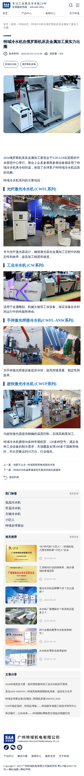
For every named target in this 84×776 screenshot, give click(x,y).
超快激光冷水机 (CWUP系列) (31, 384)
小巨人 (10, 519)
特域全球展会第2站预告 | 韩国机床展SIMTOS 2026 (32, 698)
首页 (5, 13)
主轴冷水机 (13, 513)
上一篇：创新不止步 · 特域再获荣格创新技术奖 (29, 464)
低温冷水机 (13, 502)
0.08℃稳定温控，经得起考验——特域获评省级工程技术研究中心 (41, 706)
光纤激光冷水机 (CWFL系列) (31, 189)
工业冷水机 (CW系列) (25, 265)
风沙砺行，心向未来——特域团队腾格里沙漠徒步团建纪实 (37, 713)
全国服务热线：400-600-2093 (28, 7)
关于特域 (74, 13)
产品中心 (27, 13)
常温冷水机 (13, 508)
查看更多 (74, 537)
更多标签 (74, 493)
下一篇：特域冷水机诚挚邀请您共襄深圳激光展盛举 (32, 469)
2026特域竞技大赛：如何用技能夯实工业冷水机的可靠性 (36, 684)
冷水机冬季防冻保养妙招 (53, 650)
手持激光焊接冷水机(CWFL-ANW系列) (40, 320)
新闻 (13, 24)
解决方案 (23, 756)
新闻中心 (50, 13)
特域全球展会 (14, 525)
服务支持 (50, 756)
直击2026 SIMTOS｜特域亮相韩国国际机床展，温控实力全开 (38, 691)
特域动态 (24, 24)
